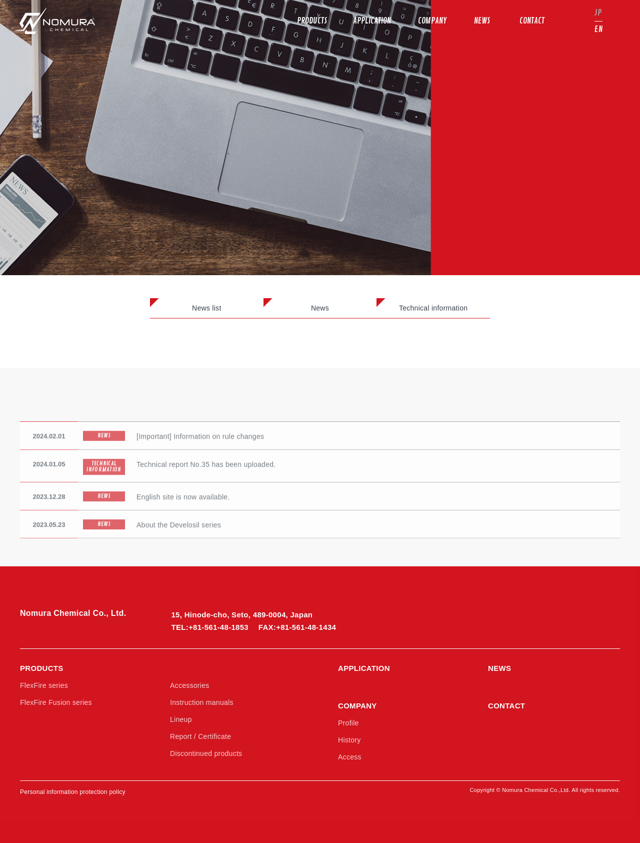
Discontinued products (206, 753)
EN (598, 30)
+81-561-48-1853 (218, 627)
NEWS (499, 668)
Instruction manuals (202, 702)
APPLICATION (364, 668)
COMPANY (357, 705)
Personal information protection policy (73, 792)
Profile (348, 723)
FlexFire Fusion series (56, 702)
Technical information (433, 310)
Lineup (181, 719)
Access (350, 757)
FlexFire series (44, 685)
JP (598, 13)
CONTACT (506, 705)
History (349, 740)
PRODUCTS (42, 668)
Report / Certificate (200, 736)
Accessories (190, 685)
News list (207, 310)
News (320, 310)
